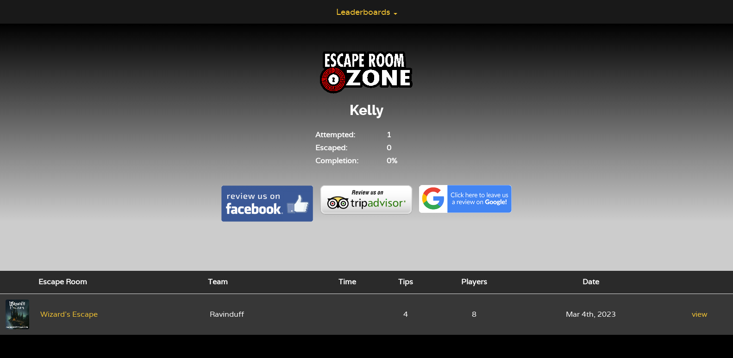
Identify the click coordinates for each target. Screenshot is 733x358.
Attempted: (335, 135)
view (700, 314)
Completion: (336, 161)
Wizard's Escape (69, 314)
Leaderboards (366, 11)
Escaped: (331, 148)
